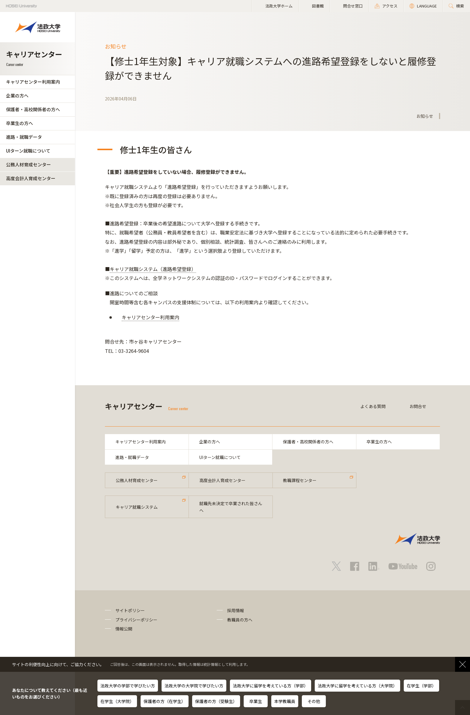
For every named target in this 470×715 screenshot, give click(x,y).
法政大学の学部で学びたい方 (127, 686)
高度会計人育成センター (30, 178)
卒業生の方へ (19, 123)
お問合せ (417, 406)
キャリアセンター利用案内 (33, 82)
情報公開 (123, 629)
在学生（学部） (421, 686)
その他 (314, 701)
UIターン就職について (28, 150)
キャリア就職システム (137, 507)
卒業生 (255, 701)
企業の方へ (17, 95)
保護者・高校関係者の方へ (33, 109)
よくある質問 (372, 406)
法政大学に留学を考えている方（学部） (270, 686)
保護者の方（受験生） (216, 701)
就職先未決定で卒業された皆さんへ (230, 507)
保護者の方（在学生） (165, 701)
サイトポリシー (130, 610)
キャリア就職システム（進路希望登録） (153, 269)
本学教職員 (284, 701)
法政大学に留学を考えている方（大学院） (357, 686)
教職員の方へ (239, 620)
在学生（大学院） (117, 701)
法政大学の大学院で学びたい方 (194, 686)
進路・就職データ (24, 137)
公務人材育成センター (28, 164)
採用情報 (235, 610)
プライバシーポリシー (136, 620)
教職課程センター (300, 480)
